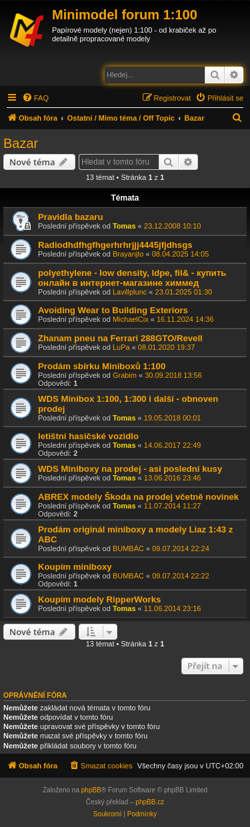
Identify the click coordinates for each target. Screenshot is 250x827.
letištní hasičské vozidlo (88, 436)
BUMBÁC (128, 548)
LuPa (121, 347)
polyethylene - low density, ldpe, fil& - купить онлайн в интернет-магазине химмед (132, 278)
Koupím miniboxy (75, 567)
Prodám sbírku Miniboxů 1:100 (101, 366)
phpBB (91, 790)
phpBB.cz (149, 802)
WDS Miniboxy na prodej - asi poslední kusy (130, 469)
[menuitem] (35, 98)
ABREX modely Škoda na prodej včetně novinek (138, 497)
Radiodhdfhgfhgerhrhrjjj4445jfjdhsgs (115, 245)
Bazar (20, 143)
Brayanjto (128, 254)
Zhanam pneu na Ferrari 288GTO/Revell (120, 338)
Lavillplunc (130, 292)
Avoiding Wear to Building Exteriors (113, 310)
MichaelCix (131, 319)
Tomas (124, 226)
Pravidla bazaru (70, 217)
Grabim (125, 375)
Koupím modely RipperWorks (99, 599)
